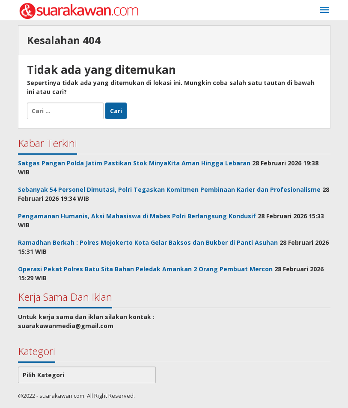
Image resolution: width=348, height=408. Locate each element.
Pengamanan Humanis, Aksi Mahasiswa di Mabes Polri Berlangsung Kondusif (137, 216)
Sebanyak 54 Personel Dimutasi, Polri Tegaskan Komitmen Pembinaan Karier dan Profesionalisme (169, 189)
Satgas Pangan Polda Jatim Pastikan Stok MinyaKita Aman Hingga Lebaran (134, 163)
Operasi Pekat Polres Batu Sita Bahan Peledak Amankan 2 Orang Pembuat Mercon (145, 269)
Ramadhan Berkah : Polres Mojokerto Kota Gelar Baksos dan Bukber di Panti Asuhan (148, 242)
